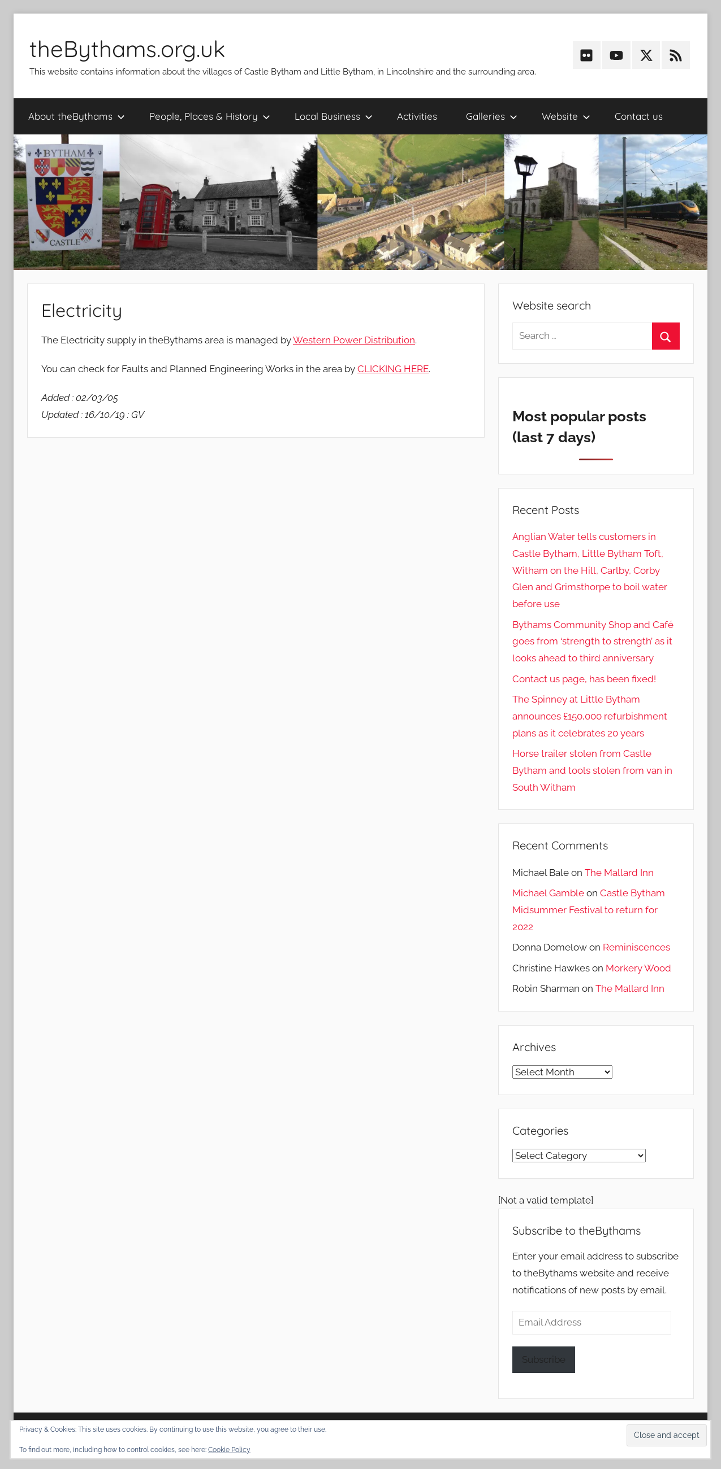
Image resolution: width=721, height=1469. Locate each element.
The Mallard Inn (619, 872)
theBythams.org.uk (127, 48)
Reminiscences (636, 947)
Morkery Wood (638, 968)
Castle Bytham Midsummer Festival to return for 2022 (588, 909)
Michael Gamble (548, 893)
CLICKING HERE (393, 368)
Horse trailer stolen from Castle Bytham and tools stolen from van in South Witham (592, 770)
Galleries (491, 116)
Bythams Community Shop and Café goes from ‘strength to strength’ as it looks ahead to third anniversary (592, 641)
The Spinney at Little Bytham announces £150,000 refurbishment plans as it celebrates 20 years (589, 716)
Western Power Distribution (354, 340)
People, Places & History (209, 116)
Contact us (639, 116)
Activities (417, 116)
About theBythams (76, 116)
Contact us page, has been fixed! (584, 679)
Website (566, 116)
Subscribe (543, 1359)
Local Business (334, 116)
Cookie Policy (229, 1450)
